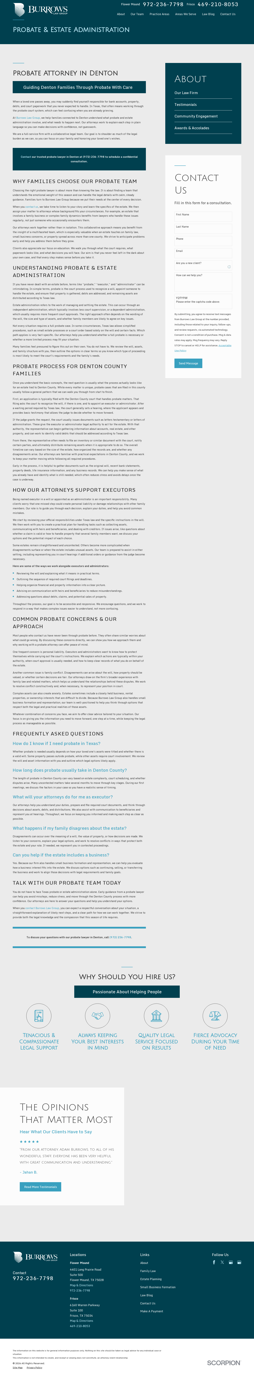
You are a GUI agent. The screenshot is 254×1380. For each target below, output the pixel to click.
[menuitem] (203, 93)
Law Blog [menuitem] (208, 14)
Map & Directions (81, 1285)
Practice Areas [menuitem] (159, 14)
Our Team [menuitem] (137, 14)
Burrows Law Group (28, 118)
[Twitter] (222, 1262)
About (144, 1262)
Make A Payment (151, 1311)
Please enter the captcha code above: (198, 301)
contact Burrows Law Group (42, 908)
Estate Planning (151, 1279)
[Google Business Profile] (231, 1262)
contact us (31, 207)
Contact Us (147, 1303)
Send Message (188, 363)
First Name (182, 214)
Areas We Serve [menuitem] (185, 14)
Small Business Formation (158, 1287)
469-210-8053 (218, 4)
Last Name (182, 226)
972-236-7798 (163, 4)
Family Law (148, 1271)
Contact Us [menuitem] (227, 14)
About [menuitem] (121, 14)
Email (179, 251)
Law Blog (146, 1295)
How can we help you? (189, 275)
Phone (179, 238)
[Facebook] (214, 1262)
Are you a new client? (188, 263)
